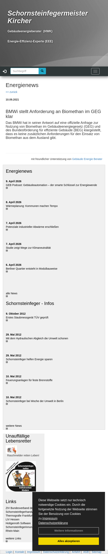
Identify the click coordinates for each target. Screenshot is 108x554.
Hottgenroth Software (18, 523)
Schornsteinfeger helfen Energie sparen (29, 359)
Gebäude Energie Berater (87, 159)
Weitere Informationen (68, 530)
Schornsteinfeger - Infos (30, 303)
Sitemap (96, 551)
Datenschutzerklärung (53, 523)
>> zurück (11, 91)
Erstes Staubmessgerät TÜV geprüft (27, 317)
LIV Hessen (12, 519)
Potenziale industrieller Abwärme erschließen (32, 226)
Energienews (19, 171)
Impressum (49, 518)
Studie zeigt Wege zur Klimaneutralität (28, 247)
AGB (86, 551)
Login (9, 551)
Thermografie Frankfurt (19, 515)
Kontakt (19, 551)
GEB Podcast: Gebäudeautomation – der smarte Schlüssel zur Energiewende (52, 185)
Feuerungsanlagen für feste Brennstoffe (29, 380)
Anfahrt (76, 551)
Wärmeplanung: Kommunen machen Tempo (32, 205)
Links (11, 501)
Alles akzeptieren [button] (68, 541)
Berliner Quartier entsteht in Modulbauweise (31, 268)
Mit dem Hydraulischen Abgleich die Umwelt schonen (37, 338)
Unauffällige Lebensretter (18, 438)
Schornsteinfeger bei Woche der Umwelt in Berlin (35, 401)
